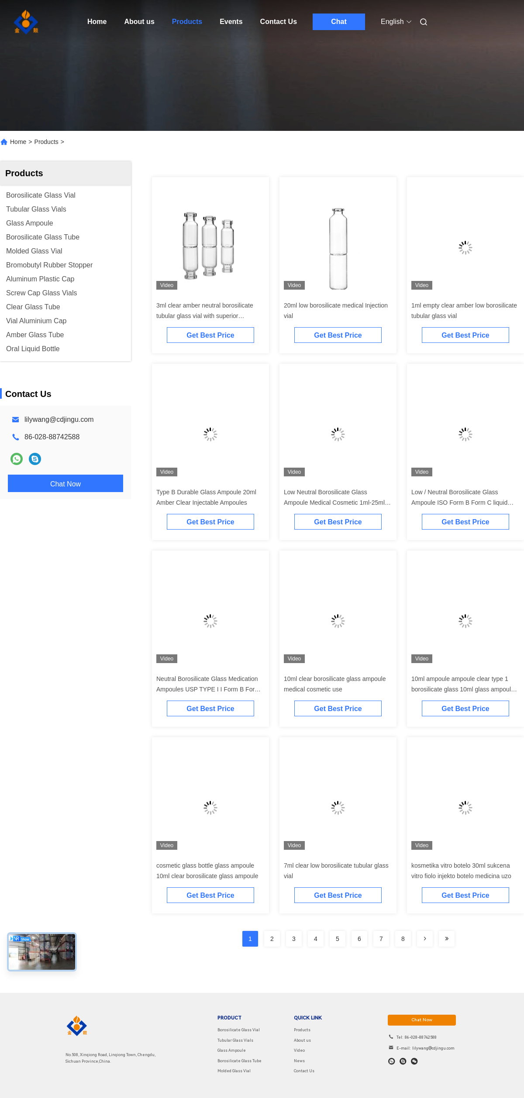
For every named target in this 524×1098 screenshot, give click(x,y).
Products (187, 21)
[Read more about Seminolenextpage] (425, 939)
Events (231, 21)
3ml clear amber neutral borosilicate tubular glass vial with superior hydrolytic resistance (204, 316)
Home (97, 21)
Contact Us (278, 21)
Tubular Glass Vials (235, 1040)
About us (139, 21)
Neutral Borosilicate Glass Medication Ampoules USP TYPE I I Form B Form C (208, 689)
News (299, 1061)
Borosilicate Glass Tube (239, 1061)
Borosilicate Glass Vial (238, 1030)
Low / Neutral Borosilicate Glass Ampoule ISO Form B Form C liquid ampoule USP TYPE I (459, 503)
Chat (339, 21)
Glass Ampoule (231, 1050)
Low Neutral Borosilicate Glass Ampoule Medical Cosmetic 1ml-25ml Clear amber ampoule (334, 503)
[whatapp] (392, 1061)
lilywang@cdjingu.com (59, 419)
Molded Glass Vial (234, 1071)
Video (299, 1050)
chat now (421, 1019)
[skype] (403, 1061)
